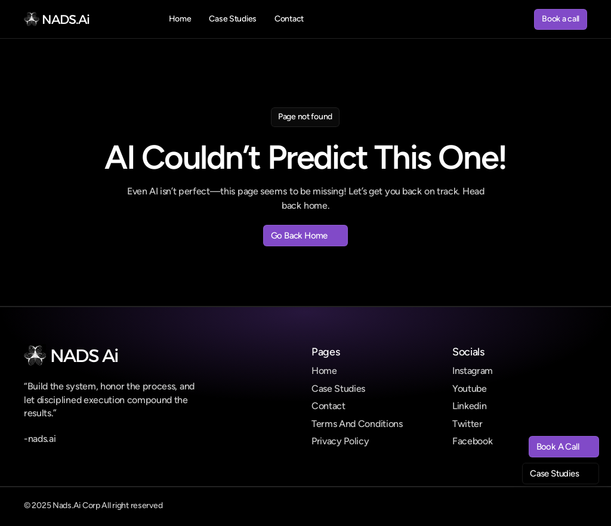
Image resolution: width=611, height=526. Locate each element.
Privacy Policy (340, 441)
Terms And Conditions (357, 423)
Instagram (472, 370)
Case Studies (338, 388)
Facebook (472, 441)
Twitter (467, 423)
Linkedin (469, 405)
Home (324, 370)
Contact (328, 405)
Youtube (469, 388)
